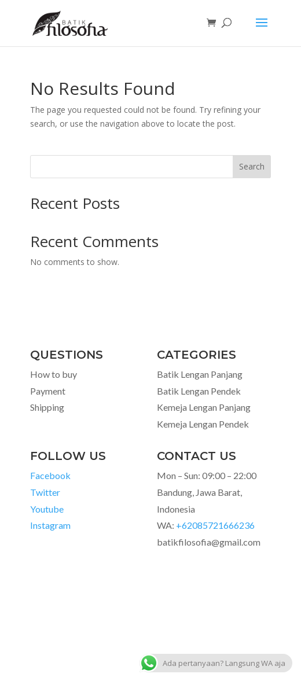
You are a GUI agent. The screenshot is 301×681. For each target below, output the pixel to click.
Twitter (45, 492)
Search (252, 166)
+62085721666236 (215, 525)
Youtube (47, 508)
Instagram (50, 525)
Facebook (50, 475)
